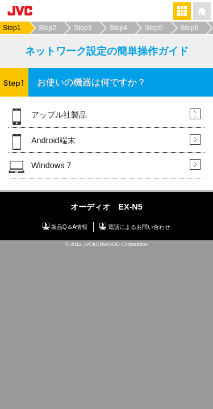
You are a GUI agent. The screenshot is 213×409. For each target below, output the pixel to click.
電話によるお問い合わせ (139, 227)
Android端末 (53, 140)
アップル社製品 (59, 114)
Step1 (11, 28)
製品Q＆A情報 (69, 227)
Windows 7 (51, 165)
